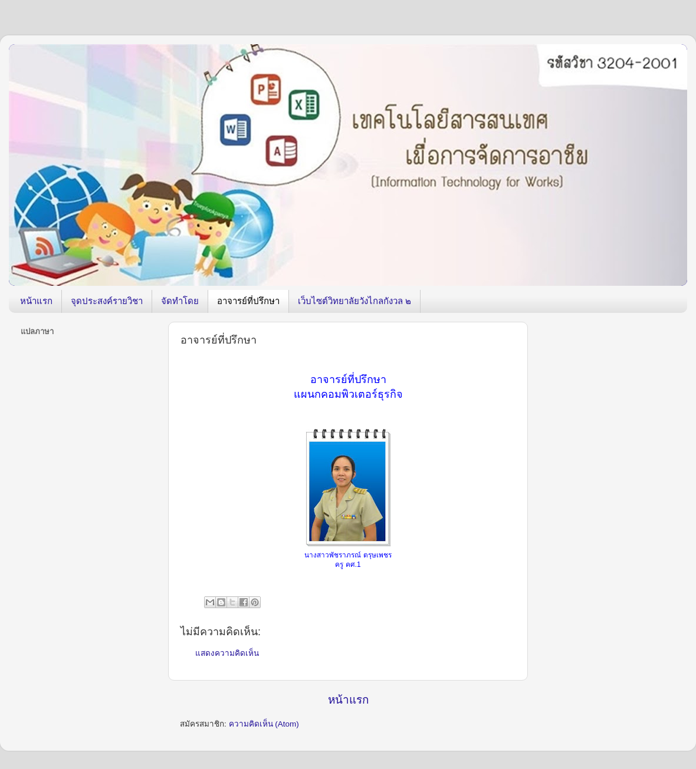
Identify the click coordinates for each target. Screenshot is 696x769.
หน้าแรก (36, 301)
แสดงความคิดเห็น (227, 653)
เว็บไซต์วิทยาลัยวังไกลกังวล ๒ (354, 301)
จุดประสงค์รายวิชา (107, 301)
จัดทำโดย (180, 301)
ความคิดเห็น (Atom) (264, 724)
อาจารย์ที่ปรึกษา (248, 301)
